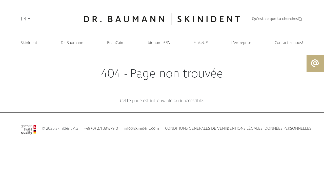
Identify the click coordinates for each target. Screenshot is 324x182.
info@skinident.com (141, 128)
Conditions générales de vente (197, 128)
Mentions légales (244, 128)
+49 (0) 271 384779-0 (101, 128)
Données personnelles (288, 128)
